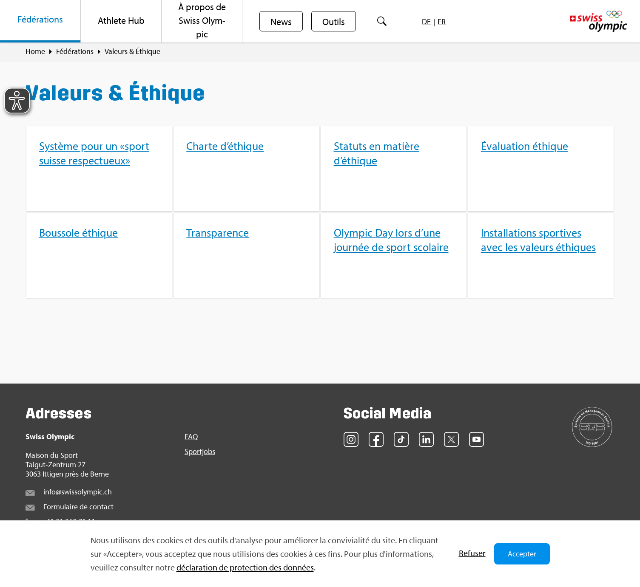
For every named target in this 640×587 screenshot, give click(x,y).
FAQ (191, 436)
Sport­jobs (200, 451)
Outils (333, 22)
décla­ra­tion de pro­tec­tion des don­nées (245, 567)
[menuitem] (40, 21)
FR (442, 21)
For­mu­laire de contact (78, 506)
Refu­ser (472, 552)
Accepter (522, 554)
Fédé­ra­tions (75, 51)
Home (35, 51)
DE (426, 21)
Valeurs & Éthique (132, 51)
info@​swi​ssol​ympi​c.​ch (77, 492)
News (281, 22)
